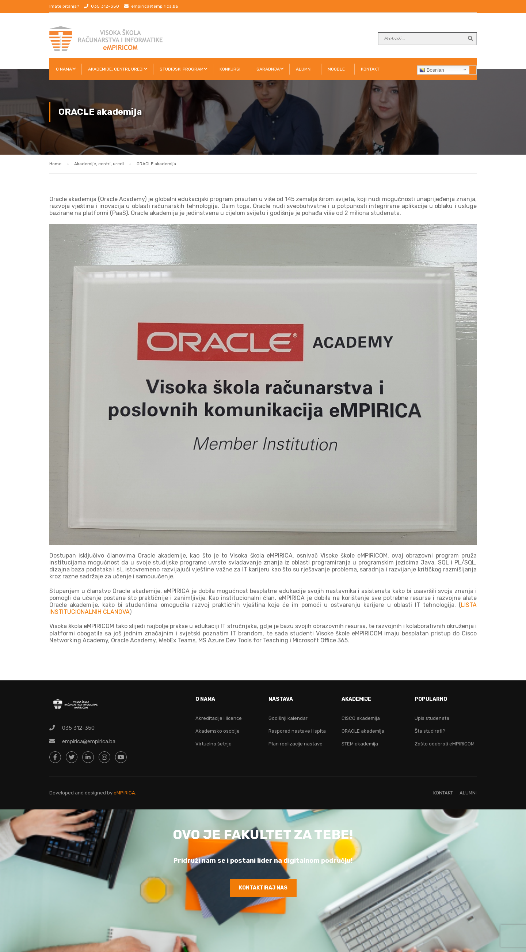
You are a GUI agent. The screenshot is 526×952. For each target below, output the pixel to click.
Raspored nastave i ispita (297, 731)
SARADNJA (268, 69)
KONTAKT (370, 69)
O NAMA (64, 69)
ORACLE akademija (363, 731)
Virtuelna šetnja (213, 744)
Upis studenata (432, 718)
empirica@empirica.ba (154, 6)
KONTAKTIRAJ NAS (263, 888)
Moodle (336, 69)
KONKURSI (230, 69)
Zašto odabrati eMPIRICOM (444, 744)
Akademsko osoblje (217, 731)
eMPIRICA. (125, 793)
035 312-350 (105, 6)
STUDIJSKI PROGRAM (181, 69)
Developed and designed (78, 793)
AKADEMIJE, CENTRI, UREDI (116, 69)
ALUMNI (304, 69)
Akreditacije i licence (218, 718)
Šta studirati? (430, 731)
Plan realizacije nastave (295, 744)
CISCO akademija (361, 718)
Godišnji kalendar (288, 718)
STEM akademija (360, 744)
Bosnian (431, 70)
